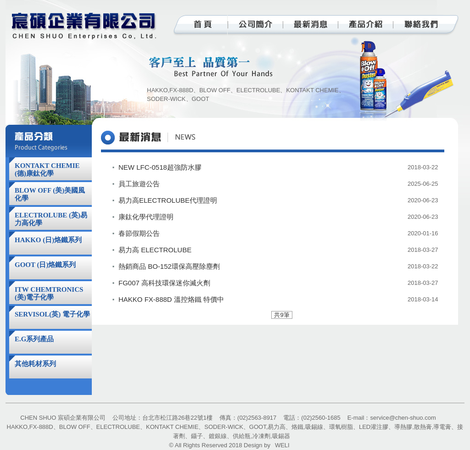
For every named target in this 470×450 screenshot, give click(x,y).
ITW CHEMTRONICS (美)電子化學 (49, 293)
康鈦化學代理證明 (145, 217)
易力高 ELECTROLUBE (154, 250)
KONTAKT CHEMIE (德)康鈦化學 (47, 169)
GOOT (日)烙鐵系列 (45, 264)
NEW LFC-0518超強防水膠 (159, 167)
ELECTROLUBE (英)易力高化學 (51, 219)
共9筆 (281, 314)
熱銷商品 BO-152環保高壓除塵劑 (169, 266)
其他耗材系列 (35, 363)
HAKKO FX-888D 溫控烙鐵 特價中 (171, 299)
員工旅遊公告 (139, 184)
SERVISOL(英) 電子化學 (52, 314)
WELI (282, 445)
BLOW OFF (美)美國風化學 (50, 194)
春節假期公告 (139, 233)
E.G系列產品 (34, 339)
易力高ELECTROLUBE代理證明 (167, 200)
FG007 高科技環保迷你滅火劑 (164, 283)
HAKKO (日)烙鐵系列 (48, 240)
